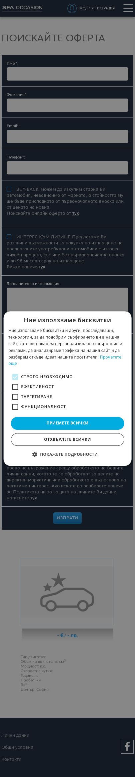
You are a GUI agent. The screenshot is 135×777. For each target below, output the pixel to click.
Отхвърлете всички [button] (67, 439)
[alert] (67, 388)
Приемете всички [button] (67, 423)
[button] (67, 454)
